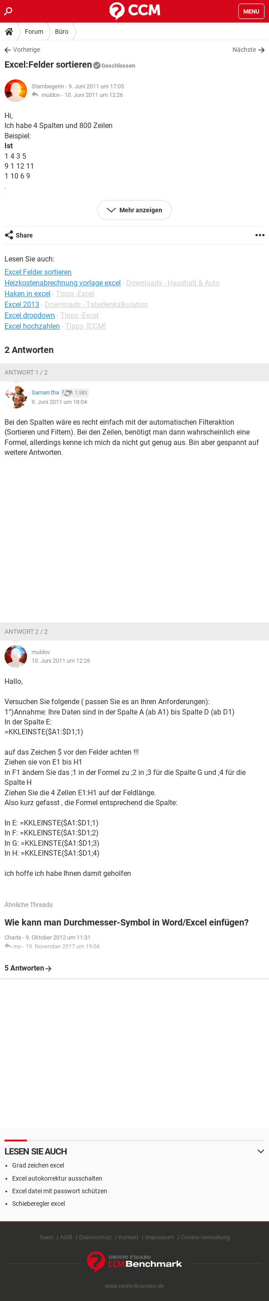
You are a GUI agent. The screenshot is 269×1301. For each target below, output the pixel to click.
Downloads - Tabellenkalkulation (96, 304)
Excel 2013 (22, 304)
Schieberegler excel (38, 1203)
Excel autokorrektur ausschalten (57, 1178)
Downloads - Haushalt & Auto (172, 283)
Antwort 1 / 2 (26, 372)
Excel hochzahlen (32, 326)
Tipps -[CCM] (85, 326)
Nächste (244, 49)
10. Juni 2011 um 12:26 (93, 95)
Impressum (159, 1237)
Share (24, 235)
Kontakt (128, 1237)
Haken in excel (27, 293)
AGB (66, 1237)
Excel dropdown (30, 315)
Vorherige (26, 49)
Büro (61, 31)
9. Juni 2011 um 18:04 (59, 402)
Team (46, 1237)
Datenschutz (95, 1237)
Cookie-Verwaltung (205, 1237)
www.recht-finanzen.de (134, 1286)
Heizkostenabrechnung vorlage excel (63, 283)
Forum (34, 31)
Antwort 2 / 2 (26, 631)
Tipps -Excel (75, 293)
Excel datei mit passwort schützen (59, 1191)
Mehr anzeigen (140, 210)
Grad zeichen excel (38, 1165)
